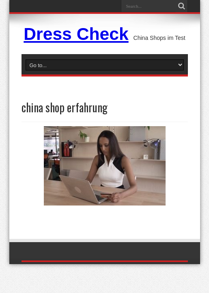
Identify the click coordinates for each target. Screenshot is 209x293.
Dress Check (76, 34)
